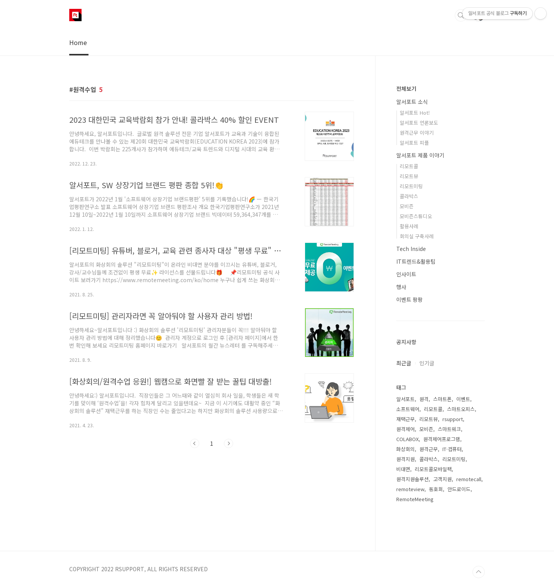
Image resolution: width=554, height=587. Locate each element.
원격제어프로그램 (441, 439)
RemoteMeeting (415, 499)
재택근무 (405, 419)
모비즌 (407, 206)
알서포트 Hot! (415, 112)
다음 (228, 443)
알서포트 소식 (412, 101)
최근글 (403, 363)
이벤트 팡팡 (409, 299)
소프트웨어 (407, 409)
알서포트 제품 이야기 (420, 155)
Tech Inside (411, 249)
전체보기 (406, 88)
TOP (478, 572)
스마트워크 (449, 429)
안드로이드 (459, 489)
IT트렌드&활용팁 (416, 261)
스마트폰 (442, 399)
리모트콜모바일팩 (433, 469)
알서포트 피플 (414, 142)
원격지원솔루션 (412, 479)
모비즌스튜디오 (416, 216)
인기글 (426, 363)
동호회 (436, 489)
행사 (401, 287)
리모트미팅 (411, 186)
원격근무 (428, 449)
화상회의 (405, 449)
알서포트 (405, 399)
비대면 (403, 469)
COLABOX (407, 439)
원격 (424, 399)
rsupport (452, 419)
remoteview (410, 489)
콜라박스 (409, 196)
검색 (461, 15)
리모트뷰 (409, 176)
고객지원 (442, 479)
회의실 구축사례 (417, 236)
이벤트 (463, 399)
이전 (194, 443)
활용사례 (409, 226)
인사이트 (406, 274)
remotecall (468, 479)
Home (78, 42)
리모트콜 (409, 166)
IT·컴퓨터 (452, 449)
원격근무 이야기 (417, 132)
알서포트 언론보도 (419, 122)
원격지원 (405, 459)
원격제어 (405, 429)
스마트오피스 (461, 409)
